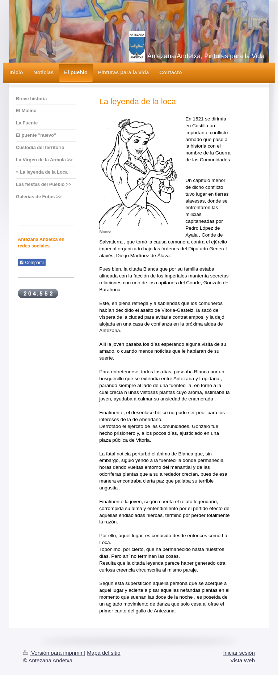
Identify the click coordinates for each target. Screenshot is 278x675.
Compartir (31, 262)
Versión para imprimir (53, 653)
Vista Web (242, 660)
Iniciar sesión (239, 653)
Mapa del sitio (104, 653)
